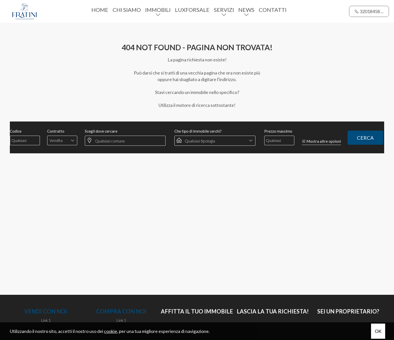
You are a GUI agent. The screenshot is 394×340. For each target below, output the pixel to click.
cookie (110, 331)
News (246, 9)
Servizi (224, 9)
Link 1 (46, 320)
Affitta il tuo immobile (197, 311)
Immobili (158, 9)
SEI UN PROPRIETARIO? (348, 311)
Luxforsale (192, 9)
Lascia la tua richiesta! (273, 311)
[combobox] (62, 140)
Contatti (272, 9)
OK (378, 331)
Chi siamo (127, 9)
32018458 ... (369, 11)
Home (99, 9)
